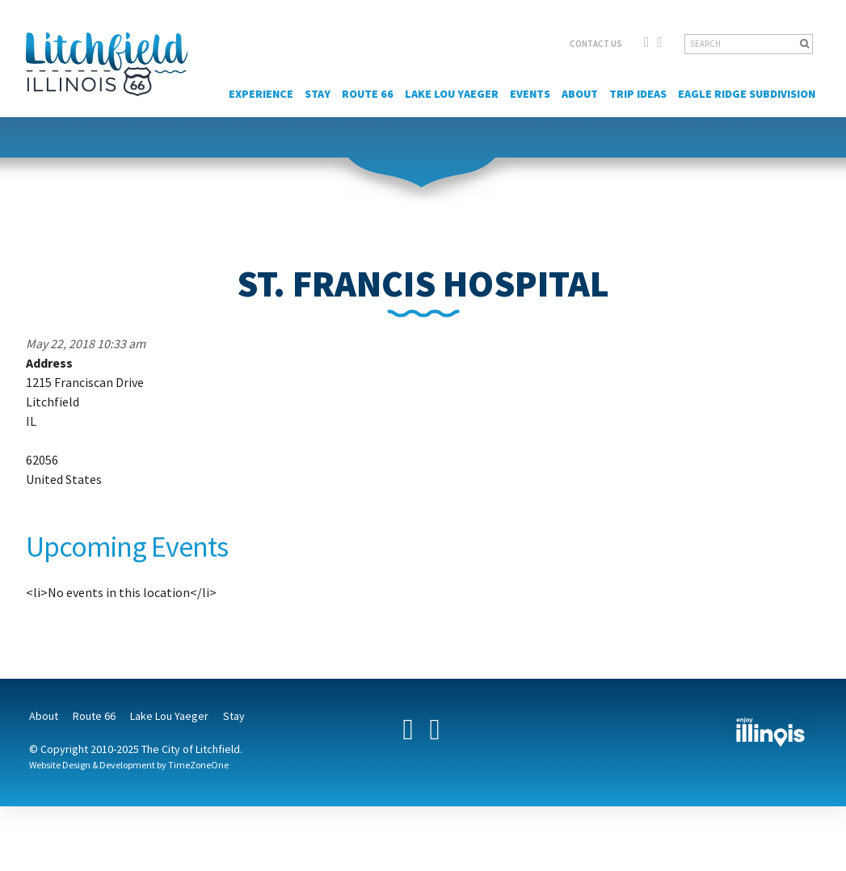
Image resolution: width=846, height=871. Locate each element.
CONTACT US (596, 43)
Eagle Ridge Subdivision (746, 93)
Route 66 (368, 93)
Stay (317, 93)
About (580, 93)
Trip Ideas (638, 93)
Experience (261, 93)
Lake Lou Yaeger (452, 93)
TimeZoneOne (198, 765)
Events (530, 93)
